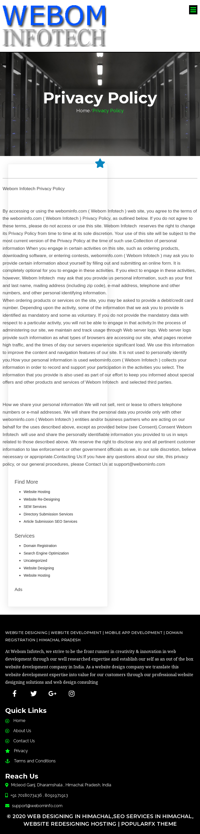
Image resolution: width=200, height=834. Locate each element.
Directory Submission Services (48, 510)
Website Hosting (37, 488)
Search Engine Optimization (46, 549)
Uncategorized (35, 557)
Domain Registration (40, 542)
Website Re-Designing (42, 496)
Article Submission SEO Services (50, 518)
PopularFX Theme (149, 820)
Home (83, 107)
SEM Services (35, 503)
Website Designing (39, 564)
